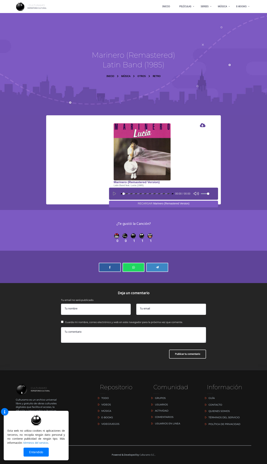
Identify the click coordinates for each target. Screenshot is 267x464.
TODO (102, 397)
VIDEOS (103, 404)
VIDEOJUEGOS (107, 423)
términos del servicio (35, 442)
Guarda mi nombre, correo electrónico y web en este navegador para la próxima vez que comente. (124, 322)
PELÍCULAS (185, 6)
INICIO (166, 6)
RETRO (157, 76)
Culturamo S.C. (147, 454)
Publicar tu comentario (185, 355)
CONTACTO (212, 404)
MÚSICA (222, 6)
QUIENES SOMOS (216, 411)
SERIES (205, 6)
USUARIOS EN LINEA (165, 423)
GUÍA (209, 397)
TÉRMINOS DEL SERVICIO (221, 417)
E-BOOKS (241, 6)
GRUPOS (158, 397)
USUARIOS (159, 404)
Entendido (36, 452)
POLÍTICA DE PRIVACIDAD (221, 424)
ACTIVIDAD (159, 410)
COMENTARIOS (161, 416)
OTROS (141, 76)
